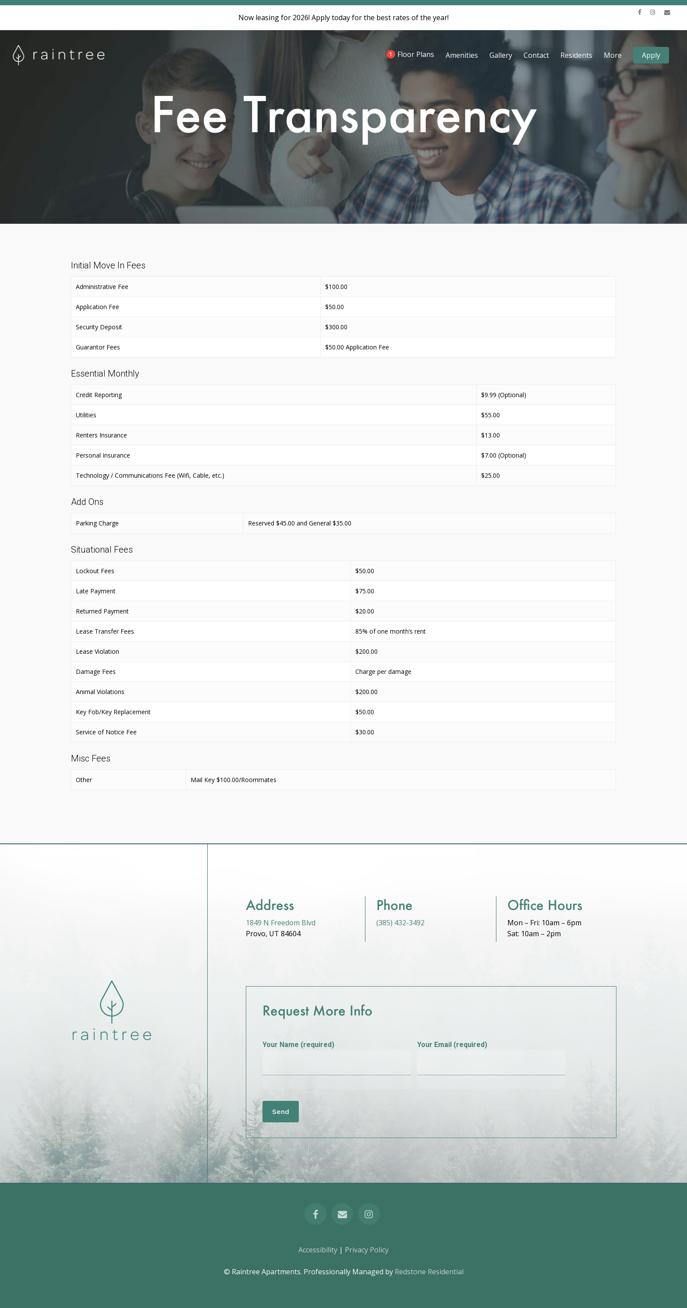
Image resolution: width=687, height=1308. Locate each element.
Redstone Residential (428, 1271)
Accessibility (317, 1250)
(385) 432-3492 (400, 922)
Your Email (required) (491, 1064)
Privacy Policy (367, 1250)
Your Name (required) (336, 1064)
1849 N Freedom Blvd (280, 922)
